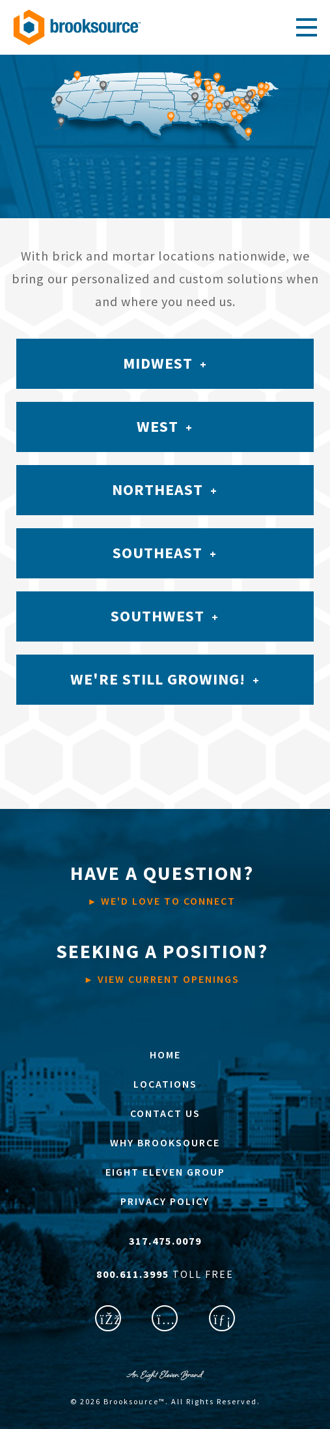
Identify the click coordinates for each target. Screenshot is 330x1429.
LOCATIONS (165, 1083)
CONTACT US (165, 1113)
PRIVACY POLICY (165, 1201)
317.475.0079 (165, 1240)
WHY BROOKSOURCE (165, 1142)
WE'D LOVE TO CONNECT (162, 883)
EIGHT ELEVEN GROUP (165, 1171)
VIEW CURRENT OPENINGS (162, 962)
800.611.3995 (134, 1273)
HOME (165, 1054)
